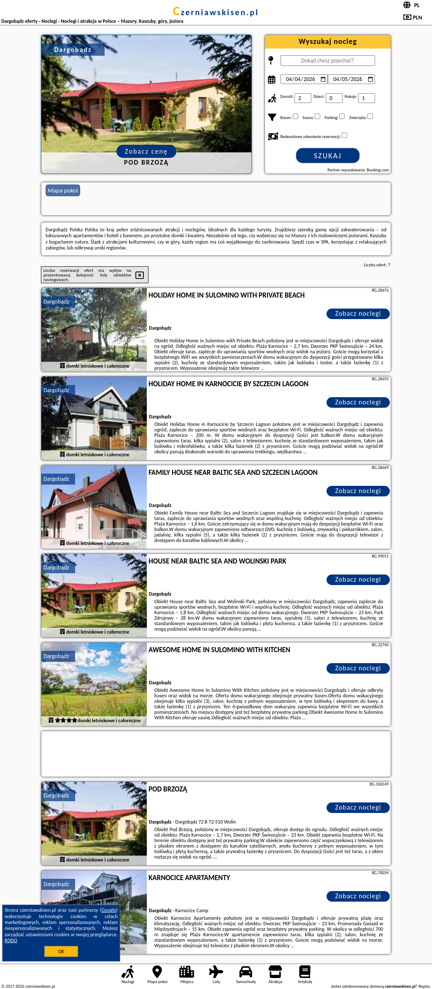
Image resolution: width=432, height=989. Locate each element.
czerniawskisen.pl (216, 12)
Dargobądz (56, 301)
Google (109, 910)
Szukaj (328, 155)
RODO (11, 940)
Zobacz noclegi (358, 313)
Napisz (424, 986)
